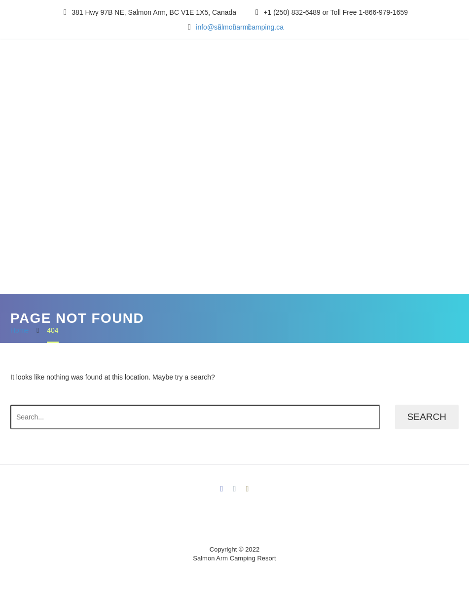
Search (426, 417)
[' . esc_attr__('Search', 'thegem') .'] (195, 417)
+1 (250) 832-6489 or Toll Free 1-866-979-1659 (335, 12)
